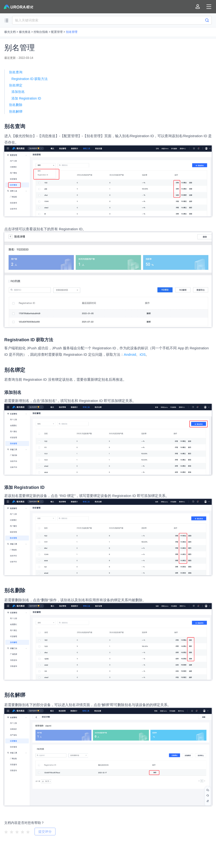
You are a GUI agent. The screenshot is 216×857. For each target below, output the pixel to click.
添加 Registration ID (26, 98)
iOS (143, 354)
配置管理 (57, 32)
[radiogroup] (17, 831)
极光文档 (10, 32)
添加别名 (18, 92)
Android (130, 354)
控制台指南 (41, 32)
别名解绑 (15, 111)
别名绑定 (15, 85)
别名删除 (15, 105)
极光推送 (24, 32)
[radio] (6, 831)
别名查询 (15, 72)
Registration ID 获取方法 (29, 79)
